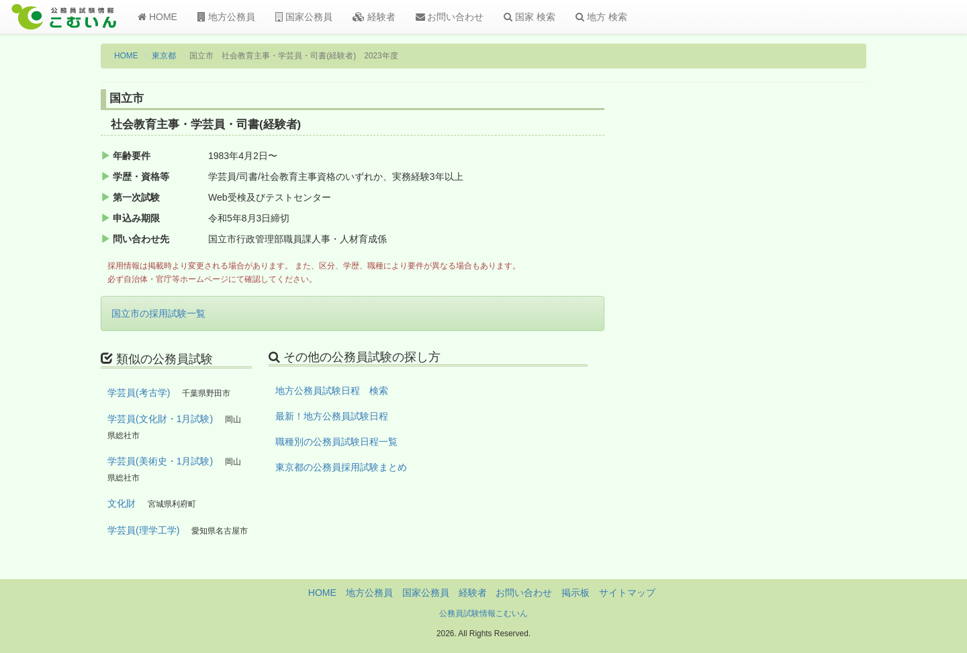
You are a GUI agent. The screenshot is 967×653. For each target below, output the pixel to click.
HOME (157, 16)
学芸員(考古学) (138, 392)
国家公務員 (303, 16)
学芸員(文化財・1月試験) (160, 418)
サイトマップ (627, 592)
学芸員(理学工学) (143, 530)
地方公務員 (226, 16)
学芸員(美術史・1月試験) (160, 461)
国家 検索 (529, 16)
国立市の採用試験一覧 (158, 313)
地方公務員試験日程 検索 (331, 390)
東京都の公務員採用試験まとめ (341, 467)
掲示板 (575, 592)
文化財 (121, 503)
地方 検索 (601, 16)
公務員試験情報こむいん (483, 613)
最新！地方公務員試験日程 (331, 416)
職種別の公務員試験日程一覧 (336, 441)
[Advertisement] (778, 310)
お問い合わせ (450, 16)
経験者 (374, 16)
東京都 (164, 55)
